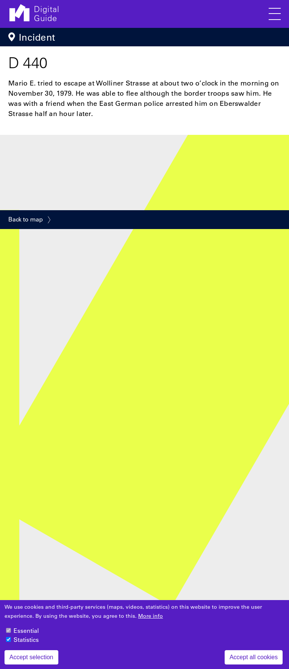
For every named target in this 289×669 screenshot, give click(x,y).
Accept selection (31, 661)
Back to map (25, 219)
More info (150, 620)
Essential (26, 635)
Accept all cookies (254, 661)
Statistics (26, 644)
